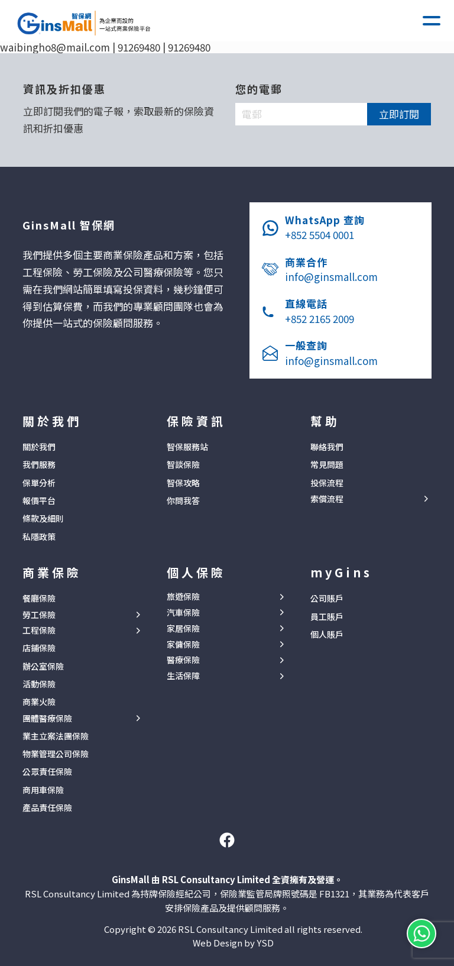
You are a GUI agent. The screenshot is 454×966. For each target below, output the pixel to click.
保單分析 (39, 483)
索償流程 (326, 499)
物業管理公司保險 (55, 754)
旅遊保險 (183, 597)
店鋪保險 (39, 648)
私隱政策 (39, 536)
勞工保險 (39, 615)
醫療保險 (183, 660)
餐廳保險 (39, 598)
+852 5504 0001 (319, 234)
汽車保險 (183, 613)
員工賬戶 (326, 616)
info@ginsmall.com (331, 276)
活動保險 (39, 684)
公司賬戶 (326, 598)
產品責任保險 (47, 807)
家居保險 (183, 628)
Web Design (217, 942)
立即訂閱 (399, 113)
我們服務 (39, 464)
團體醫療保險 (47, 718)
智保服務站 (187, 447)
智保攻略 (183, 483)
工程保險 (39, 630)
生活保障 (183, 676)
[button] (431, 21)
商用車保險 (43, 790)
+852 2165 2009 (319, 318)
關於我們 (39, 447)
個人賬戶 (326, 634)
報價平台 (39, 500)
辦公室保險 (43, 666)
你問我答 (183, 500)
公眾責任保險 (47, 771)
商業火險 (39, 701)
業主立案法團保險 (55, 736)
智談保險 (183, 464)
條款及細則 (43, 518)
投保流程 (326, 483)
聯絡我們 (326, 447)
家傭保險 (183, 644)
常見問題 (326, 464)
